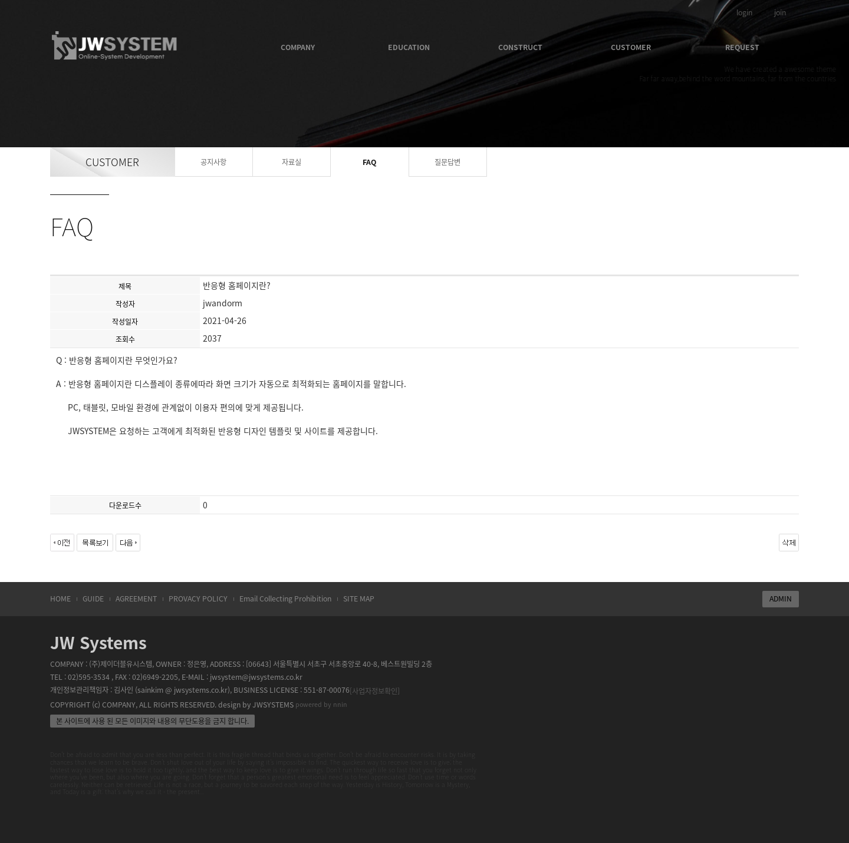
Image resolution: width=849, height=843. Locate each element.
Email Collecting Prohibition (285, 598)
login (744, 12)
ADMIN (780, 598)
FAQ (369, 162)
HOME (60, 598)
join (780, 12)
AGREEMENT (136, 598)
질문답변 (447, 162)
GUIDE (93, 598)
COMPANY (298, 47)
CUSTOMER (631, 47)
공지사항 (213, 162)
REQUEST (742, 47)
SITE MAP (358, 598)
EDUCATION (409, 47)
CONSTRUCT (520, 47)
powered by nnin (321, 704)
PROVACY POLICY (198, 598)
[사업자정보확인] (375, 691)
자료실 (291, 162)
